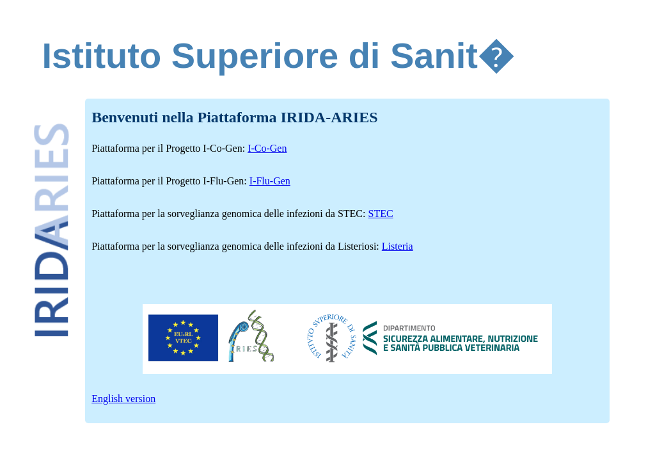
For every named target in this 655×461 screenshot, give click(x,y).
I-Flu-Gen (269, 180)
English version (123, 398)
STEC (380, 213)
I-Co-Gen (267, 148)
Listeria (397, 246)
